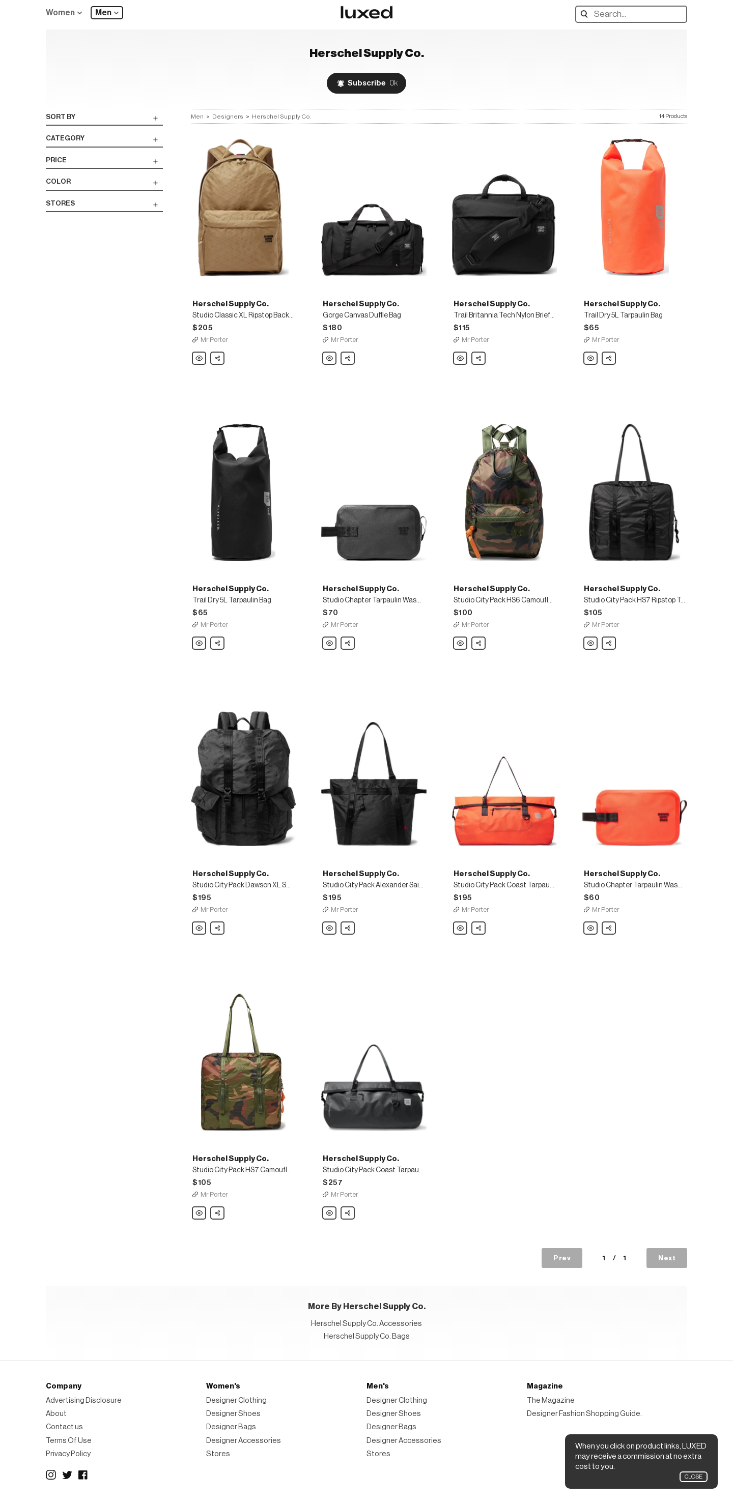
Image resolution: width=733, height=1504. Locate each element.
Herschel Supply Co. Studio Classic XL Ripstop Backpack (199, 359)
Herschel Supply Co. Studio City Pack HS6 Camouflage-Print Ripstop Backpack (460, 644)
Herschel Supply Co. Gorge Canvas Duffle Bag (329, 359)
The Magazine (551, 1400)
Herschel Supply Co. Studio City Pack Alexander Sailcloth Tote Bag (329, 928)
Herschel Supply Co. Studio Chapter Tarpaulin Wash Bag (329, 644)
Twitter (67, 1475)
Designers (227, 116)
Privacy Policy (68, 1454)
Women (60, 13)
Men (103, 13)
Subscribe (373, 83)
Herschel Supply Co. (282, 116)
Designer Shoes (233, 1414)
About (56, 1414)
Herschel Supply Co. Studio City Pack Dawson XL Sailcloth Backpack (199, 928)
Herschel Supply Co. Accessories (366, 1323)
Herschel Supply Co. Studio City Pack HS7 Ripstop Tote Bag (591, 644)
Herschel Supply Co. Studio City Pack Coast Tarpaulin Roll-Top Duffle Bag (460, 928)
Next (666, 1258)
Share (217, 356)
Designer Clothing (236, 1400)
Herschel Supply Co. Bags (367, 1336)
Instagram (51, 1475)
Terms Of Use (69, 1440)
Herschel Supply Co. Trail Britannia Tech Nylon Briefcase (460, 359)
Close (693, 1477)
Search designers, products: (586, 14)
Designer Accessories (243, 1440)
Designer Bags (231, 1427)
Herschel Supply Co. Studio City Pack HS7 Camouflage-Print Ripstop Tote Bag (199, 1213)
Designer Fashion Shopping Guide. (584, 1414)
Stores (218, 1454)
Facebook (83, 1475)
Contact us (64, 1427)
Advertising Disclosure (84, 1400)
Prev (562, 1258)
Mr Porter (214, 339)
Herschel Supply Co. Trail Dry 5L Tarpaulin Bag (591, 359)
